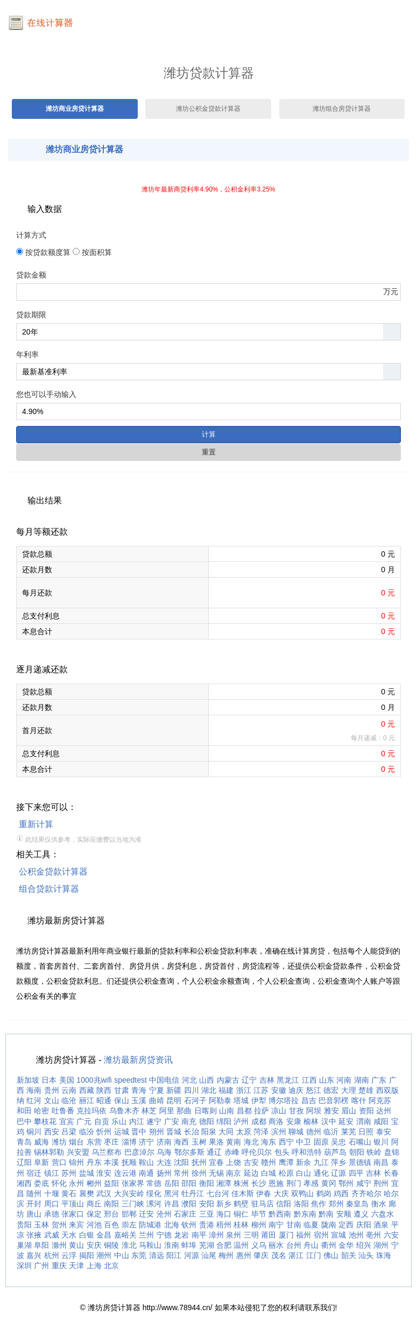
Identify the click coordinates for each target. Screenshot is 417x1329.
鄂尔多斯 (189, 1152)
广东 (378, 1080)
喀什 (358, 1100)
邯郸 (129, 1214)
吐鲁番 (63, 1110)
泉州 (233, 1235)
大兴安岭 (129, 1193)
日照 (365, 1131)
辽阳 (24, 1162)
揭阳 (86, 1255)
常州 (181, 1173)
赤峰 (231, 1152)
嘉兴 (33, 1255)
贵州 (51, 1090)
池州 (356, 1235)
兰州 (146, 1235)
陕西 (103, 1090)
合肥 (223, 1245)
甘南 (293, 1224)
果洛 (216, 1142)
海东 (268, 1142)
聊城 (295, 1131)
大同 (226, 1131)
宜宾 (66, 1121)
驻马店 (262, 1203)
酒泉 (380, 1224)
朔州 (156, 1131)
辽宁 (249, 1080)
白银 (86, 1235)
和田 (24, 1110)
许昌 (171, 1203)
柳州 (258, 1224)
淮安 (103, 1173)
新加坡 (28, 1080)
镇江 (51, 1173)
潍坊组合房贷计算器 (342, 108)
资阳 (366, 1110)
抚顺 (129, 1162)
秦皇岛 (357, 1203)
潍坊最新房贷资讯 (138, 1059)
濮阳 (188, 1203)
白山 (303, 1173)
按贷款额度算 (47, 252)
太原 (243, 1131)
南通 (146, 1173)
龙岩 (181, 1235)
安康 (293, 1121)
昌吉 (308, 1100)
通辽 (214, 1152)
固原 (321, 1142)
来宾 (76, 1224)
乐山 (118, 1121)
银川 (380, 1142)
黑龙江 (288, 1080)
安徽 (278, 1090)
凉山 (278, 1110)
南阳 (111, 1203)
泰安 (383, 1131)
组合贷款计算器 (49, 888)
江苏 (260, 1090)
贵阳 (24, 1224)
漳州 (216, 1235)
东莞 (138, 1255)
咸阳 (380, 1121)
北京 (111, 1265)
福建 (226, 1090)
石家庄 (185, 1214)
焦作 (318, 1203)
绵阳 (223, 1121)
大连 (164, 1162)
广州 (41, 1265)
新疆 (173, 1090)
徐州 (199, 1173)
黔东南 (305, 1214)
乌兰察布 (106, 1152)
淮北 (129, 1245)
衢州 (328, 1245)
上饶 (233, 1162)
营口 (59, 1162)
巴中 (24, 1121)
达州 (383, 1110)
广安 (171, 1121)
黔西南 (279, 1214)
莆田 (268, 1235)
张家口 (72, 1214)
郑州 (336, 1203)
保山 (121, 1100)
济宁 (146, 1142)
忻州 (103, 1131)
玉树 (199, 1142)
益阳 (111, 1183)
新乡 (223, 1203)
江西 (309, 1080)
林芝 (149, 1110)
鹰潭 (286, 1162)
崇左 (129, 1224)
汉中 (328, 1121)
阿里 (166, 1110)
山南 (226, 1110)
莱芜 (348, 1131)
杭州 (51, 1255)
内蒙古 (228, 1080)
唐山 (33, 1214)
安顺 (343, 1214)
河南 (343, 1080)
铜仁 (241, 1214)
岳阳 (171, 1183)
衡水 (378, 1203)
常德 (153, 1183)
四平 (356, 1173)
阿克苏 (380, 1100)
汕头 (365, 1255)
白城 (268, 1173)
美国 (66, 1080)
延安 (346, 1121)
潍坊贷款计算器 (209, 73)
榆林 (311, 1121)
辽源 (338, 1173)
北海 (171, 1224)
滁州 (59, 1245)
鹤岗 (323, 1193)
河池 (94, 1224)
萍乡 (338, 1162)
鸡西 (341, 1193)
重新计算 (36, 824)
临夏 (311, 1224)
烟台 (76, 1142)
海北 (251, 1142)
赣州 (268, 1162)
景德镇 (360, 1162)
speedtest (130, 1080)
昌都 (244, 1110)
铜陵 (111, 1245)
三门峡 (133, 1203)
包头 (281, 1152)
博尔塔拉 (283, 1100)
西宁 (286, 1142)
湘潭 (223, 1183)
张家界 (133, 1183)
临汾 (86, 1131)
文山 (51, 1100)
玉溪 (138, 1100)
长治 (191, 1131)
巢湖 (24, 1245)
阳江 (173, 1255)
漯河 (153, 1203)
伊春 (263, 1193)
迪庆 (295, 1090)
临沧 (68, 1100)
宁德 (164, 1235)
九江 (321, 1162)
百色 (111, 1224)
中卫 (303, 1142)
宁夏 (156, 1090)
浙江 (243, 1090)
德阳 (206, 1121)
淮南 (171, 1245)
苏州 (68, 1173)
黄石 (68, 1193)
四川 (191, 1090)
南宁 (276, 1224)
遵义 (361, 1214)
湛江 (295, 1255)
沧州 (164, 1214)
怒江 (313, 1090)
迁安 (146, 1214)
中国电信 (164, 1080)
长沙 (258, 1183)
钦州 (188, 1224)
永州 (76, 1183)
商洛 (276, 1121)
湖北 (208, 1090)
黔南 (326, 1214)
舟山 (311, 1245)
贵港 (206, 1224)
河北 (189, 1080)
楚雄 (365, 1090)
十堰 (51, 1193)
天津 (76, 1265)
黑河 (171, 1193)
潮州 (103, 1255)
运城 (121, 1131)
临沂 (330, 1131)
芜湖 (206, 1245)
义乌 (258, 1245)
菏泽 (260, 1131)
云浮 (68, 1255)
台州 (293, 1245)
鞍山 (146, 1162)
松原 (286, 1173)
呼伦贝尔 (257, 1152)
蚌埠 (188, 1245)
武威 (51, 1235)
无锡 (216, 1173)
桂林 (241, 1224)
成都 (258, 1121)
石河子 (195, 1100)
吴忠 (338, 1142)
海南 (33, 1090)
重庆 (59, 1265)
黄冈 (328, 1183)
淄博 (129, 1142)
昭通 (103, 1100)
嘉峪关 (125, 1235)
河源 (191, 1255)
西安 (51, 1131)
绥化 (153, 1193)
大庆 (281, 1193)
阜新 (41, 1162)
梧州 (223, 1224)
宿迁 (33, 1173)
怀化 (59, 1183)
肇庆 (260, 1255)
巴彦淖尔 (139, 1152)
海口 (223, 1214)
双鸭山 (302, 1193)
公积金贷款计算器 (53, 871)
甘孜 (296, 1110)
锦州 (76, 1162)
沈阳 (181, 1162)
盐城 (86, 1173)
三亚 (206, 1214)
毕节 (258, 1214)
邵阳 (188, 1183)
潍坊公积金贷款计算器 (208, 108)
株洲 (241, 1183)
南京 (233, 1173)
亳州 (373, 1235)
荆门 (293, 1183)
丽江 (86, 1100)
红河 (33, 1100)
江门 (313, 1255)
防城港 (150, 1224)
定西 (346, 1224)
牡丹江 (192, 1193)
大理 (348, 1090)
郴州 (94, 1183)
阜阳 (41, 1245)
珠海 (383, 1255)
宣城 (338, 1235)
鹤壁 (241, 1203)
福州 (303, 1235)
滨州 (278, 1131)
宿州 (321, 1235)
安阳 (206, 1203)
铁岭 (373, 1152)
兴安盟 (78, 1152)
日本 (48, 1080)
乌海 (164, 1152)
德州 (313, 1131)
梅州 (226, 1255)
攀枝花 (45, 1121)
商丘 (94, 1203)
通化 (321, 1173)
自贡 (101, 1121)
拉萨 (261, 1110)
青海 (138, 1090)
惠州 (243, 1255)
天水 (68, 1235)
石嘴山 (360, 1142)
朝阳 (356, 1152)
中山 (121, 1255)
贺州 (59, 1224)
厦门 (286, 1235)
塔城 (241, 1100)
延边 (251, 1173)
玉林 (41, 1224)
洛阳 (301, 1203)
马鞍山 (150, 1245)
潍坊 (59, 1142)
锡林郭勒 (49, 1152)
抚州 (199, 1162)
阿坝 (313, 1110)
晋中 (138, 1131)
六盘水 (382, 1214)
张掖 (33, 1235)
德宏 (330, 1090)
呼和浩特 (307, 1152)
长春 (391, 1173)
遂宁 (153, 1121)
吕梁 (68, 1131)
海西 (181, 1142)
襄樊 (86, 1193)
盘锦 (391, 1152)
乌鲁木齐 (124, 1110)
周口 (51, 1203)
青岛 (24, 1142)
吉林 (266, 1080)
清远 (156, 1255)
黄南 (233, 1142)
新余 (303, 1162)
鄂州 (346, 1183)
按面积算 (97, 252)
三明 (251, 1235)
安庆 (94, 1245)
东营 (94, 1142)
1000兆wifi (93, 1080)
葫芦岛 (335, 1152)
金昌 (103, 1235)
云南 (68, 1090)
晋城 (173, 1131)
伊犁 (258, 1100)
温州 (241, 1245)
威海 (41, 1142)
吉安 (251, 1162)
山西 (206, 1080)
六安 (391, 1235)
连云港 (125, 1173)
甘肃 (121, 1090)
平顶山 (72, 1203)
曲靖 (156, 1100)
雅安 (331, 1110)
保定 (94, 1214)
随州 (33, 1193)
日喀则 (205, 1110)
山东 (326, 1080)
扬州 (164, 1173)
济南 (164, 1142)
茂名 (278, 1255)
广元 (83, 1121)
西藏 (86, 1090)
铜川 (33, 1131)
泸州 (241, 1121)
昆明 (173, 1100)
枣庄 (111, 1142)
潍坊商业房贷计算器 (75, 108)
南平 (199, 1235)
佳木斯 (242, 1193)
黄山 (76, 1245)
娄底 (41, 1183)
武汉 (103, 1193)
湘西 (24, 1183)
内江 (136, 1121)
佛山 (330, 1255)
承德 (51, 1214)
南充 (188, 1121)
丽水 (276, 1245)
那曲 (184, 1110)
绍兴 (363, 1245)
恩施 (276, 1183)
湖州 (380, 1245)
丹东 (94, 1162)
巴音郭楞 (334, 1100)
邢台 (111, 1214)
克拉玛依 (91, 1110)
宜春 (216, 1162)
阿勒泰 (220, 1100)
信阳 (283, 1203)
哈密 (41, 1110)
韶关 (348, 1255)
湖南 (361, 1080)
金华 (346, 1245)
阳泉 (208, 1131)
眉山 (348, 1110)
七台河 (218, 1193)
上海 (94, 1265)
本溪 (111, 1162)
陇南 (328, 1224)
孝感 (311, 1183)
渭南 (363, 1121)
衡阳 (206, 1183)
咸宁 (363, 1183)
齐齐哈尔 (366, 1193)
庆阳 (363, 1224)
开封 (33, 1203)
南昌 (380, 1162)
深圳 (24, 1265)
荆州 (380, 1183)
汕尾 (208, 1255)
